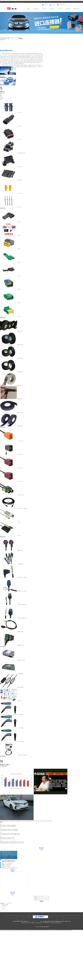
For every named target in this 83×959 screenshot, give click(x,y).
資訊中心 (60, 8)
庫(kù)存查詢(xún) (57, 917)
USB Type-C (19, 535)
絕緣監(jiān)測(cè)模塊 (21, 660)
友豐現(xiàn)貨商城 (5, 904)
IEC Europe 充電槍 (20, 727)
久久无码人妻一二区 (51, 930)
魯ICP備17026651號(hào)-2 (34, 921)
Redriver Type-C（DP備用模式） (22, 508)
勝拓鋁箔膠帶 (19, 385)
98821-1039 (19, 275)
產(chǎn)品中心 (52, 8)
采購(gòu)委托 (68, 8)
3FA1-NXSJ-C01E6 (20, 481)
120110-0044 (19, 112)
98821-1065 (19, 262)
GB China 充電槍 (20, 714)
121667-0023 (19, 193)
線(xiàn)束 (1, 97)
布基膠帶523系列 (20, 412)
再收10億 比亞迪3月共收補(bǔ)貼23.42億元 (7, 837)
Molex (1, 94)
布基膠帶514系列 (20, 371)
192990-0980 (19, 166)
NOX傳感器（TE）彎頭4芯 (21, 577)
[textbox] (9, 38)
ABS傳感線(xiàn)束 (20, 563)
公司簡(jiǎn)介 (36, 8)
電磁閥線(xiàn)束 (20, 550)
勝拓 (1, 95)
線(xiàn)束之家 (2, 39)
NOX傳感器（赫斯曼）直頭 (22, 604)
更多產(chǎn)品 (2, 208)
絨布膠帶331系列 (20, 344)
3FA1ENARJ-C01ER (20, 454)
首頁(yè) (28, 8)
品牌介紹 (44, 8)
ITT (0, 93)
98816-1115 (19, 289)
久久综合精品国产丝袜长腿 (43, 930)
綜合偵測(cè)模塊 (20, 673)
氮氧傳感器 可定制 (20, 631)
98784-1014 (19, 302)
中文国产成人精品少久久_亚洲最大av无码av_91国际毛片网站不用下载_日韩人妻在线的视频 (15, 930)
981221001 (19, 235)
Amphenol (1, 96)
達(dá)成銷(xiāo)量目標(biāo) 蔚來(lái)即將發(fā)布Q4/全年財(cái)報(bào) (12, 841)
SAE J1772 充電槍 (20, 741)
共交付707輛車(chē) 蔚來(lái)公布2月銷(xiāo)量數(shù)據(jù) (10, 833)
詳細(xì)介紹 (40, 66)
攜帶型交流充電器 (20, 687)
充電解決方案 (19, 700)
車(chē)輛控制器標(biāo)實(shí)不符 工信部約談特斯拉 (9, 829)
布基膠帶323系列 (20, 358)
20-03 (1, 824)
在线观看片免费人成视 (68, 930)
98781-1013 (19, 316)
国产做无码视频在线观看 (59, 930)
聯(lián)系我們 (76, 8)
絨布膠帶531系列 (20, 331)
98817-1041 (19, 221)
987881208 (19, 248)
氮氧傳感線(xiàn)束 (20, 645)
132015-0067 (19, 139)
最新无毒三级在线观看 (35, 930)
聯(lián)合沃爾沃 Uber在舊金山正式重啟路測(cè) (8, 825)
